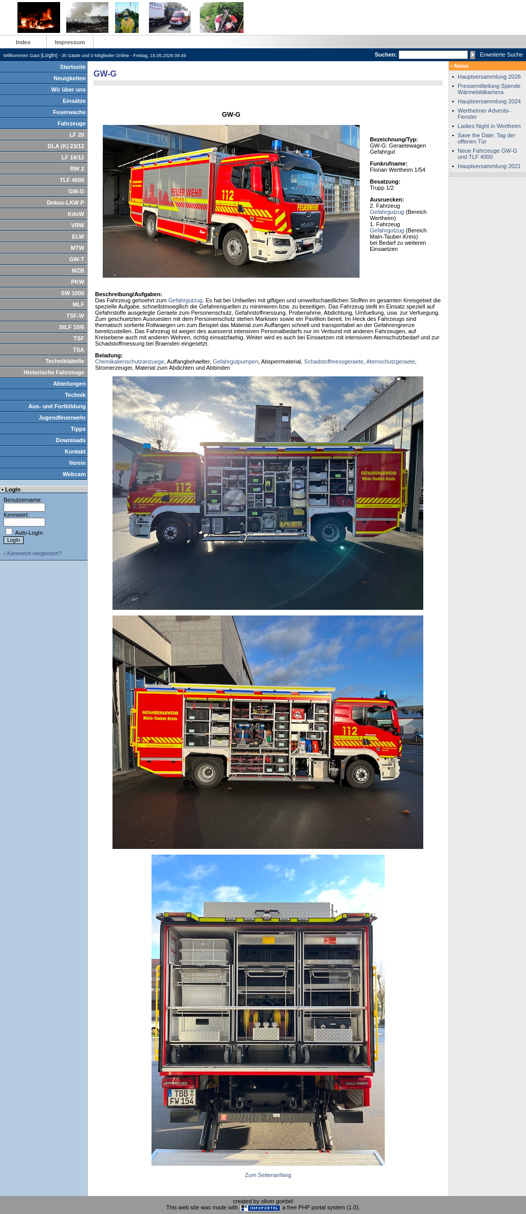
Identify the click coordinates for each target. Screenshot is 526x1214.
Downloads (70, 440)
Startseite (73, 67)
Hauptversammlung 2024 (489, 101)
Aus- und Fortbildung (57, 406)
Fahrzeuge (72, 123)
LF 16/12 (73, 157)
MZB (78, 270)
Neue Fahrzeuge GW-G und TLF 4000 (487, 154)
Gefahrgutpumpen (235, 361)
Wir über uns (68, 89)
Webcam (74, 474)
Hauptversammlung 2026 (489, 77)
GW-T (76, 259)
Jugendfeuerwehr (62, 417)
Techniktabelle (64, 361)
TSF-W (75, 316)
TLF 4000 (72, 180)
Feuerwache (69, 112)
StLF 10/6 (71, 327)
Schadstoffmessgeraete (333, 361)
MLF (78, 304)
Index (23, 42)
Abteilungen (69, 383)
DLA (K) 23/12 (66, 146)
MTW (77, 248)
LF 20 (76, 135)
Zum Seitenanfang (268, 1175)
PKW (77, 282)
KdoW (76, 214)
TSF (78, 338)
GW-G (76, 191)
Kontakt (75, 451)
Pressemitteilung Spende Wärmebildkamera (489, 89)
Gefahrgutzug (387, 212)
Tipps (78, 429)
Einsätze (74, 101)
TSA (78, 350)
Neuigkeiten (70, 78)
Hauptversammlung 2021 (489, 166)
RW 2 (77, 169)
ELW (78, 236)
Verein (77, 463)
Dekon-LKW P (65, 203)
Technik (75, 395)
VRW (77, 225)
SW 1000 (72, 293)
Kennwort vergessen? (34, 553)
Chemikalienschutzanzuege (129, 361)
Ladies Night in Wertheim (489, 126)
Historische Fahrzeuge (54, 372)
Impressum (70, 42)
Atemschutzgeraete (390, 361)
